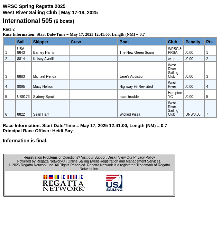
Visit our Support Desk (98, 157)
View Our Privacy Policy (136, 157)
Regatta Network (33, 165)
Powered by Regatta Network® (41, 161)
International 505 (27, 20)
